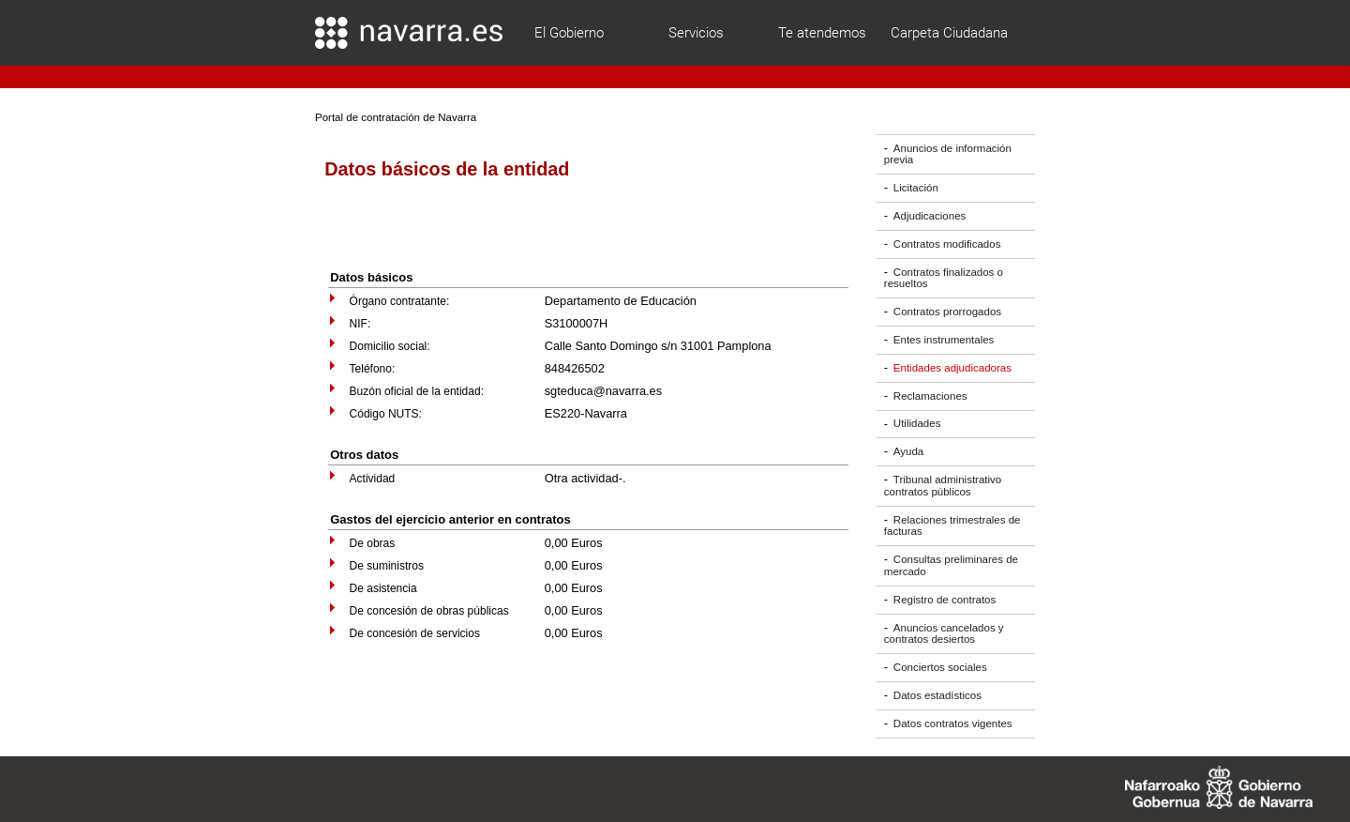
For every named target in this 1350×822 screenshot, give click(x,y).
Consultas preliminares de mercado (951, 565)
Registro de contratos (944, 599)
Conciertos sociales (940, 667)
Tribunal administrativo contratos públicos (942, 485)
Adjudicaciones (929, 215)
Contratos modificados (947, 244)
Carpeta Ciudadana (949, 32)
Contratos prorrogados (947, 311)
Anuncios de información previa (948, 154)
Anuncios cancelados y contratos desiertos (944, 634)
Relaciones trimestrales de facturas (952, 526)
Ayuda (908, 451)
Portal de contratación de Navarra (395, 117)
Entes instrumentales (944, 339)
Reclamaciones (930, 396)
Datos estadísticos (937, 695)
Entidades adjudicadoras (952, 367)
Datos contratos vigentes (952, 723)
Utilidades (917, 424)
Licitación (915, 187)
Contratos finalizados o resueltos (943, 278)
